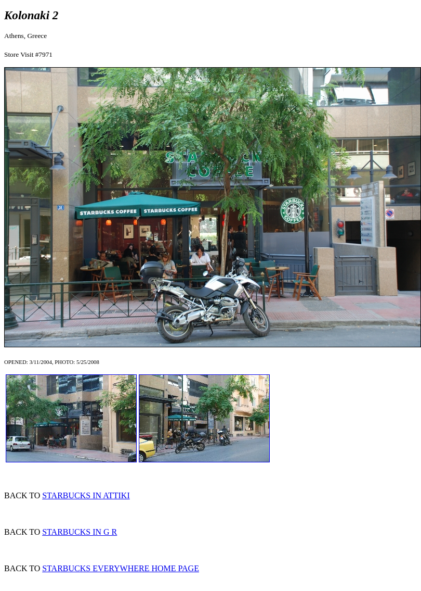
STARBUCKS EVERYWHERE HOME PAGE (120, 568)
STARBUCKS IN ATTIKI (86, 495)
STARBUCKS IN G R (79, 531)
